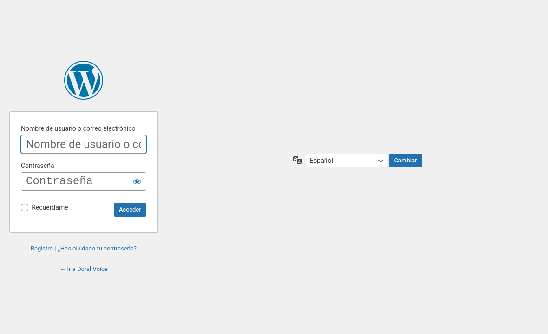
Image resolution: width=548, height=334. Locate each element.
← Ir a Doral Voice (83, 268)
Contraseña (37, 165)
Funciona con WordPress (83, 80)
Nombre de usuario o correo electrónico (78, 128)
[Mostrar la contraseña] (137, 181)
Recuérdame (50, 207)
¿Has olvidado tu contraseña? (97, 248)
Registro (42, 248)
